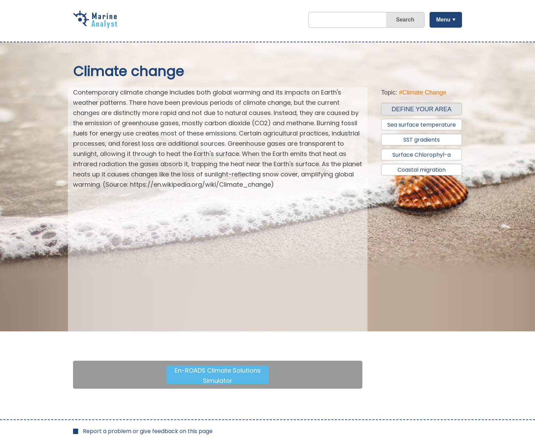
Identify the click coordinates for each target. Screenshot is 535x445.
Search (405, 20)
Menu (443, 20)
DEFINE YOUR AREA (422, 109)
